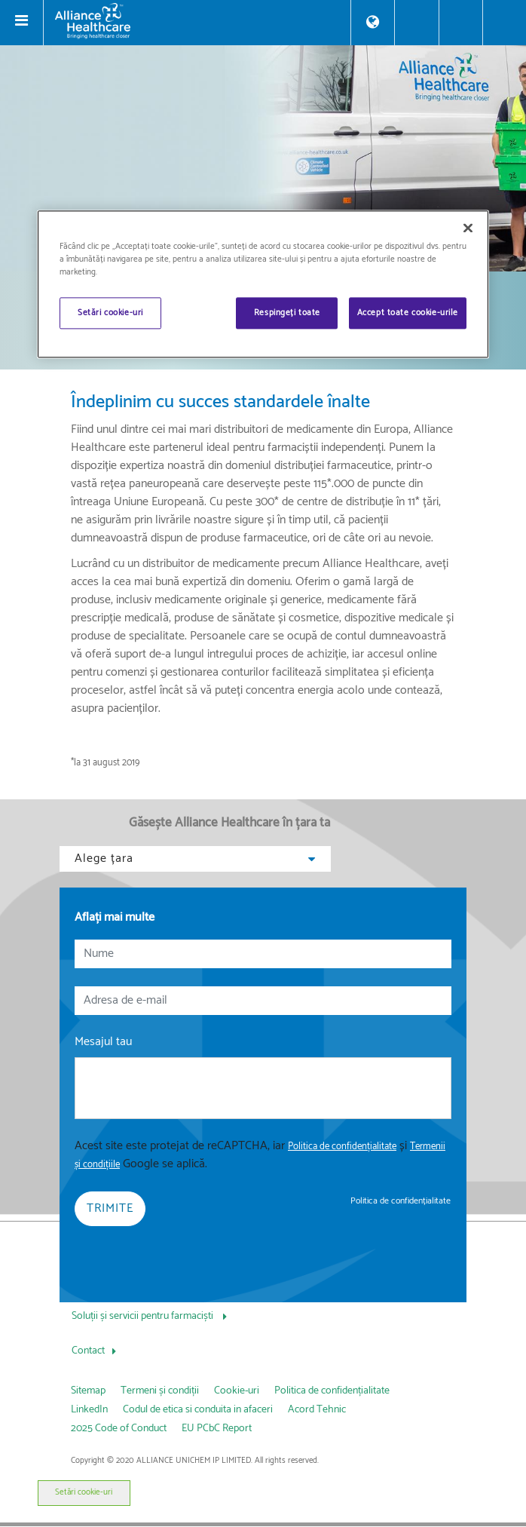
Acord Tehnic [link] (317, 1409)
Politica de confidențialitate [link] (400, 1201)
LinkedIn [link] (89, 1409)
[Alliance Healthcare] (197, 21)
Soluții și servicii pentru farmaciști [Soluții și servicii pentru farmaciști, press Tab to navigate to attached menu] (144, 1316)
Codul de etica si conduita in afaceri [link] (198, 1409)
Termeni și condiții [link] (160, 1391)
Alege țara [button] (195, 858)
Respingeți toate (287, 312)
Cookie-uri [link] (236, 1391)
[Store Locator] (372, 22)
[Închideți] (468, 227)
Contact (88, 1351)
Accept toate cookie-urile (407, 312)
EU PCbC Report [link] (217, 1428)
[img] (263, 158)
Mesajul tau (103, 1042)
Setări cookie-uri (83, 1492)
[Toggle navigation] (22, 22)
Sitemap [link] (88, 1391)
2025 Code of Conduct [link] (119, 1428)
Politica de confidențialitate (342, 1146)
